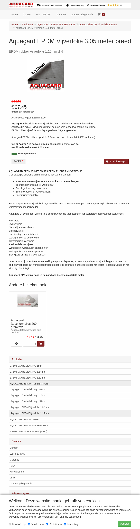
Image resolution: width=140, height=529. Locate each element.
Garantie (14, 459)
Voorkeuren (36, 524)
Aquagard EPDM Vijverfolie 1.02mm (30, 407)
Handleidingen (17, 471)
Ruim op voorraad (27, 154)
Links (13, 477)
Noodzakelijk (17, 524)
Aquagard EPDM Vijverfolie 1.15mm (30, 413)
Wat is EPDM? (17, 453)
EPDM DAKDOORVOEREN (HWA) (28, 431)
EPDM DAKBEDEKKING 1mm (26, 365)
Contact (14, 447)
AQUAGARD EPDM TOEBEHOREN (29, 425)
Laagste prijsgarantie (21, 483)
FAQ (12, 465)
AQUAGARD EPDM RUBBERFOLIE (29, 383)
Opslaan (124, 523)
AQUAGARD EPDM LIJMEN (25, 419)
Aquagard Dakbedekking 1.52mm (28, 401)
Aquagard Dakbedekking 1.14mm (28, 395)
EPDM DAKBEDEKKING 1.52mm (27, 377)
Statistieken (54, 524)
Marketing (71, 524)
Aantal (17, 161)
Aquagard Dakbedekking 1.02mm (28, 389)
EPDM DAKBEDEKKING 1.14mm (27, 371)
